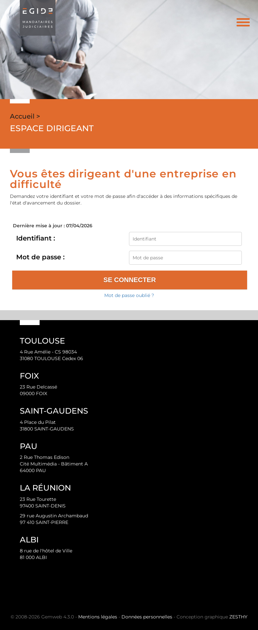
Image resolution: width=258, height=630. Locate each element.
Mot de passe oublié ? (129, 295)
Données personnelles (146, 617)
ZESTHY (238, 617)
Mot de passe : (40, 257)
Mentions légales (97, 617)
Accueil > (25, 116)
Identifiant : (35, 238)
